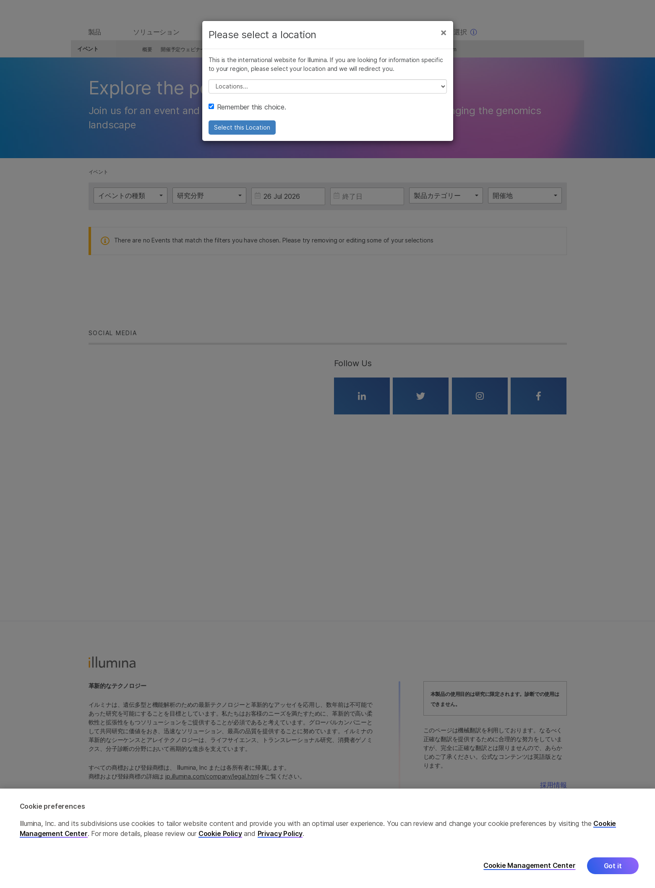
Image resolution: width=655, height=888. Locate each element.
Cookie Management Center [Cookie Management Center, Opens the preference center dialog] (529, 866)
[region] (327, 838)
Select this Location (242, 131)
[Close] (443, 37)
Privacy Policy (280, 833)
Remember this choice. (247, 111)
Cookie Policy (220, 833)
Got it (613, 866)
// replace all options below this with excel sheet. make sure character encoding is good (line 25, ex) (328, 91)
